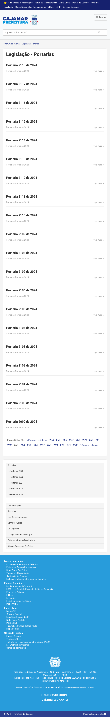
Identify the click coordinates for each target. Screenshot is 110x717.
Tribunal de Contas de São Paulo (21, 626)
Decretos (12, 511)
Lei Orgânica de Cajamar (17, 645)
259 (84, 440)
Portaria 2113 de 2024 (21, 159)
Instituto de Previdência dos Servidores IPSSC (28, 642)
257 (71, 440)
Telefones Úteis (13, 639)
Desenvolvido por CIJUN (94, 714)
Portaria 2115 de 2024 (21, 121)
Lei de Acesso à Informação (19, 586)
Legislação (8, 7)
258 (78, 440)
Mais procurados (13, 561)
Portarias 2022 (16, 477)
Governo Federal (14, 614)
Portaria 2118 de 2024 (21, 65)
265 (29, 445)
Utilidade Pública (13, 633)
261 (98, 440)
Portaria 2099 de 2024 (21, 421)
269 (55, 445)
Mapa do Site (12, 629)
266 (36, 445)
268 (49, 445)
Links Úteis (10, 608)
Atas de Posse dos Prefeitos (20, 546)
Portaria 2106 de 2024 (21, 290)
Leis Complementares (18, 517)
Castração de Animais (16, 576)
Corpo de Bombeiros (16, 648)
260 (91, 440)
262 (9, 445)
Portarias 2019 (16, 494)
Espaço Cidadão (13, 583)
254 (51, 440)
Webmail (95, 3)
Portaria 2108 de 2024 (21, 253)
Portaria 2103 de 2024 (21, 346)
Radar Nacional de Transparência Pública (34, 7)
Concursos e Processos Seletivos (22, 564)
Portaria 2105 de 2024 (21, 309)
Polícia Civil (11, 623)
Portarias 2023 (16, 471)
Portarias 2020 (16, 488)
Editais (9, 595)
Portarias (12, 465)
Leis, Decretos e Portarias (18, 601)
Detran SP (11, 611)
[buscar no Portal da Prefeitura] (47, 32)
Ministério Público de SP (17, 617)
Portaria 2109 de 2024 (21, 234)
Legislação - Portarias (30, 44)
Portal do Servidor (80, 3)
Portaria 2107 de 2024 (21, 271)
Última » (94, 445)
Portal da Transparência (46, 3)
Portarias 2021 (16, 483)
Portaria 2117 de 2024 (21, 84)
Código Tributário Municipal (20, 534)
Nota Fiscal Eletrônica (16, 570)
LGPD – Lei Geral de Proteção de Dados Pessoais (29, 589)
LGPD (58, 7)
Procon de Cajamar (15, 592)
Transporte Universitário (17, 573)
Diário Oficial (64, 3)
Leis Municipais (14, 505)
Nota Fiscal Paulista (15, 620)
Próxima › (84, 445)
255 (58, 440)
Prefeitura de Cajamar (21, 20)
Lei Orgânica (13, 529)
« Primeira (31, 440)
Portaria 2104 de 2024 (21, 328)
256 (65, 440)
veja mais (98, 71)
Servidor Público (15, 523)
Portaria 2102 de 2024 (21, 365)
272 (75, 445)
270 (62, 445)
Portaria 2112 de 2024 (21, 178)
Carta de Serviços (71, 7)
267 (42, 445)
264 (22, 445)
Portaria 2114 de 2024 (21, 140)
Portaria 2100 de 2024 (21, 403)
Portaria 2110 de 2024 (21, 215)
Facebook (42, 695)
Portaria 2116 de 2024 (21, 103)
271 (69, 445)
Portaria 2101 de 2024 (21, 384)
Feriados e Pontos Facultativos (21, 540)
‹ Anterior (42, 440)
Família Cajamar (13, 636)
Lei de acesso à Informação (19, 3)
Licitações (11, 598)
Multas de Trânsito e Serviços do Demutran (26, 579)
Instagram (45, 695)
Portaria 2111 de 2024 (21, 196)
